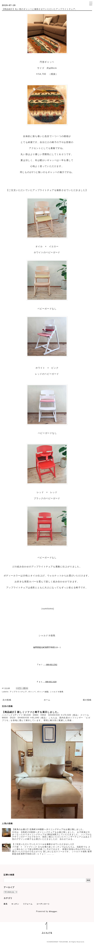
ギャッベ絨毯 (43, 692)
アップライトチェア (18, 692)
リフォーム (28, 904)
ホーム (47, 700)
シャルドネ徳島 (56, 692)
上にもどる (47, 933)
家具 (5, 904)
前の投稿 (87, 700)
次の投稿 (7, 700)
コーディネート (43, 904)
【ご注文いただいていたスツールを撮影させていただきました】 (43, 844)
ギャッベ (32, 692)
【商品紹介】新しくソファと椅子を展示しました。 (31, 712)
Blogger (53, 911)
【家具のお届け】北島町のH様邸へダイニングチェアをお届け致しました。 (48, 829)
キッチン (15, 904)
